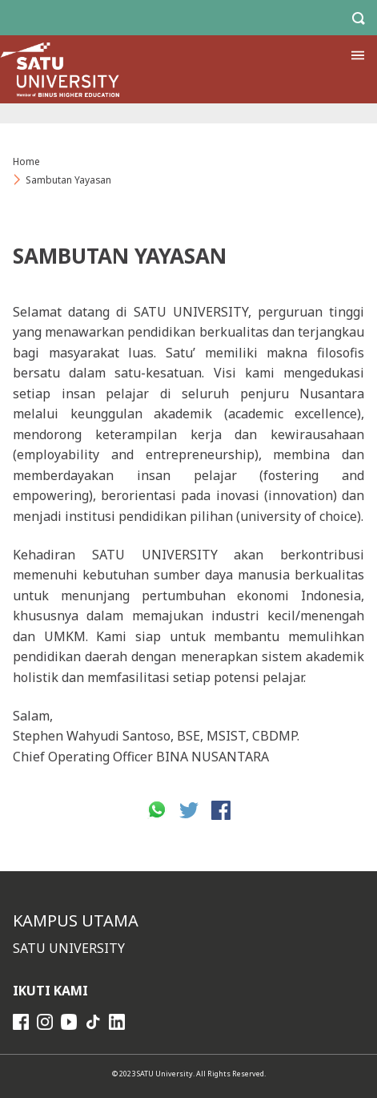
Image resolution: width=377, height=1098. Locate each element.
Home (26, 161)
